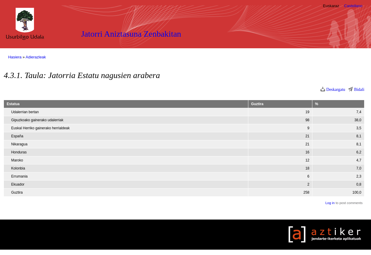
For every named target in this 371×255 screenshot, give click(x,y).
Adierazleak (36, 57)
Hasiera (14, 57)
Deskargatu (335, 89)
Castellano (353, 6)
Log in (330, 203)
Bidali (359, 89)
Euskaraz (331, 6)
